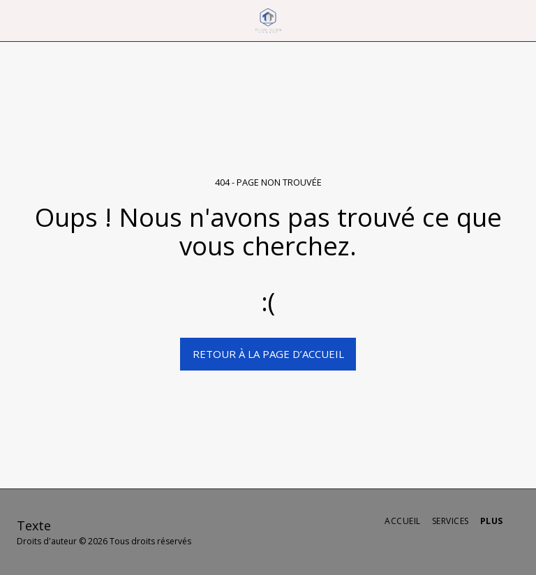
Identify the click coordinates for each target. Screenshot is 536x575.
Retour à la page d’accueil (268, 354)
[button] (15, 20)
